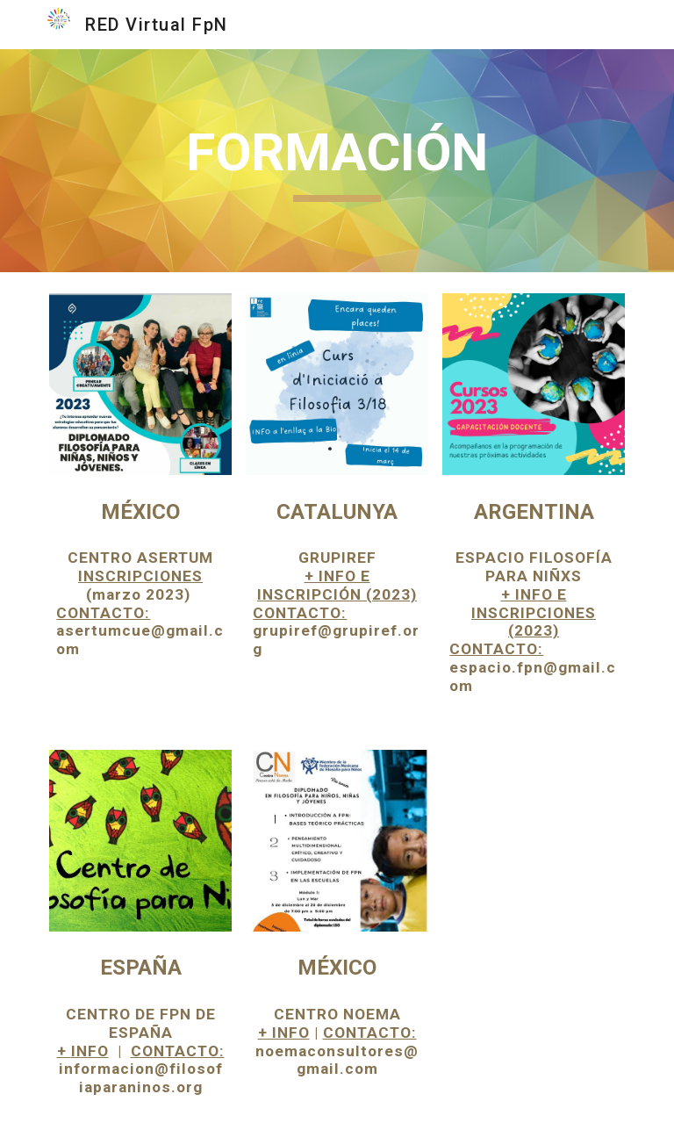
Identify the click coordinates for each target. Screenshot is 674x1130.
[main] (336, 160)
